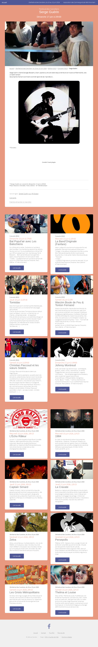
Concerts (13, 198)
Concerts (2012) (63, 68)
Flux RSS (51, 633)
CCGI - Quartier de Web (51, 637)
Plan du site (61, 633)
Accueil (4, 2)
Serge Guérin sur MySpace (28, 194)
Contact (43, 633)
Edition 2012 (52, 68)
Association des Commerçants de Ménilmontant (79, 2)
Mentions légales (67, 637)
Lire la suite (17, 268)
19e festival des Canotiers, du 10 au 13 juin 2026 (44, 2)
